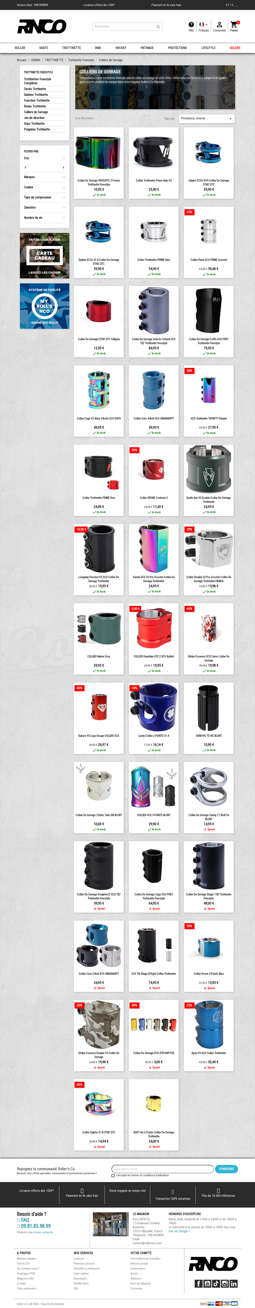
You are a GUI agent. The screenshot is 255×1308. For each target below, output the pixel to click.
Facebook (199, 1284)
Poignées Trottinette (37, 129)
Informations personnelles (145, 1258)
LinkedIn (234, 1284)
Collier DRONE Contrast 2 (154, 497)
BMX (98, 48)
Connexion (136, 1288)
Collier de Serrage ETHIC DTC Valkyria (99, 339)
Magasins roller (25, 1278)
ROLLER (20, 48)
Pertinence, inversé (207, 118)
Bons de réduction (140, 1283)
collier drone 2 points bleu (209, 973)
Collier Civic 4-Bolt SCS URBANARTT (154, 418)
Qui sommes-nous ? (28, 1268)
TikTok (216, 1284)
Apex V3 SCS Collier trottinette (208, 1053)
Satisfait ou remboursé (87, 1268)
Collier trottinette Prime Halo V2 (154, 180)
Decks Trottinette (35, 89)
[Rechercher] (127, 26)
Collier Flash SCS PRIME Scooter (208, 259)
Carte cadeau (81, 1273)
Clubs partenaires (27, 1288)
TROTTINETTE (71, 48)
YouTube (207, 1284)
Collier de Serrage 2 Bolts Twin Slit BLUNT (99, 815)
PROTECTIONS (177, 48)
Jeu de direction (34, 118)
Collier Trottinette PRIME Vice (98, 497)
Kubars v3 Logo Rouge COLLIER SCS (98, 735)
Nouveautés (80, 1278)
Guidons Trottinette (36, 95)
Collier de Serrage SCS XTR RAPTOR (153, 1053)
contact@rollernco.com (147, 1243)
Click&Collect (81, 1283)
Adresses (135, 1278)
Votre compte (140, 1253)
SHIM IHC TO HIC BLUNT (209, 735)
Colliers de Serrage (36, 112)
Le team (21, 1283)
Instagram (225, 1284)
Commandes (137, 1268)
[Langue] (204, 26)
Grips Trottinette (34, 124)
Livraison (79, 1258)
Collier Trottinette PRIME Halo (153, 259)
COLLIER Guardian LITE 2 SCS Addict (154, 656)
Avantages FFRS (26, 1273)
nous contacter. (44, 1232)
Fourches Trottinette (37, 100)
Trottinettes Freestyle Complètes (37, 81)
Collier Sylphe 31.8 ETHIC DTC (98, 1132)
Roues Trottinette (35, 106)
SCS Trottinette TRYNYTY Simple (209, 418)
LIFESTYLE (208, 48)
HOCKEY (120, 48)
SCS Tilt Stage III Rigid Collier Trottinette (153, 973)
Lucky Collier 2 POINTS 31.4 (153, 735)
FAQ (191, 30)
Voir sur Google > (179, 1231)
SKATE (43, 48)
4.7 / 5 (232, 5)
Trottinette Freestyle (38, 72)
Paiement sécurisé (84, 1263)
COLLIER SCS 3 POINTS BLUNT (153, 815)
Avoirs (134, 1273)
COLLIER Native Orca (98, 656)
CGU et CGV (23, 1263)
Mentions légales (26, 1258)
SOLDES (235, 48)
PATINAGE (147, 48)
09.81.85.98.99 (34, 1226)
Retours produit (139, 1263)
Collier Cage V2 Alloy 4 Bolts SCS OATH (99, 418)
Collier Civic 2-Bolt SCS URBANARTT (99, 973)
